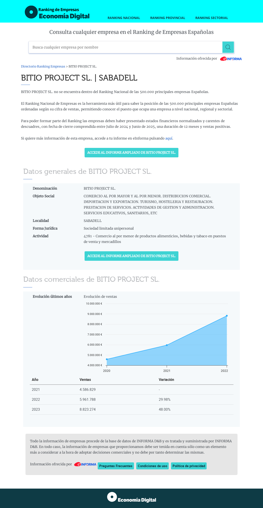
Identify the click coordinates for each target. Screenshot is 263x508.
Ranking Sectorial (211, 18)
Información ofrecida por (209, 58)
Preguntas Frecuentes (115, 466)
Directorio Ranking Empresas (43, 66)
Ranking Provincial (167, 18)
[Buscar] (228, 47)
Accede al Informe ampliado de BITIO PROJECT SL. (131, 153)
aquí (168, 138)
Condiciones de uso (152, 466)
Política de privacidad (189, 466)
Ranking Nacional (124, 18)
